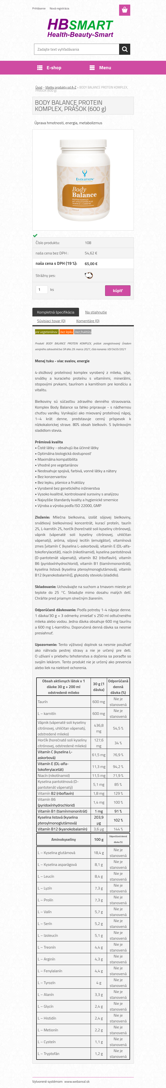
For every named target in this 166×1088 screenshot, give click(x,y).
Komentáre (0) (87, 321)
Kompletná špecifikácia (55, 312)
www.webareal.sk (77, 1081)
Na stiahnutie (96, 312)
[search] (124, 49)
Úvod (39, 87)
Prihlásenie (39, 8)
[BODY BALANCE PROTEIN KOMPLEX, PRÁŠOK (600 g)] (83, 131)
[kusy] (42, 289)
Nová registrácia (59, 8)
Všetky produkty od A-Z (60, 87)
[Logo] (80, 28)
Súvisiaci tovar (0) (51, 321)
